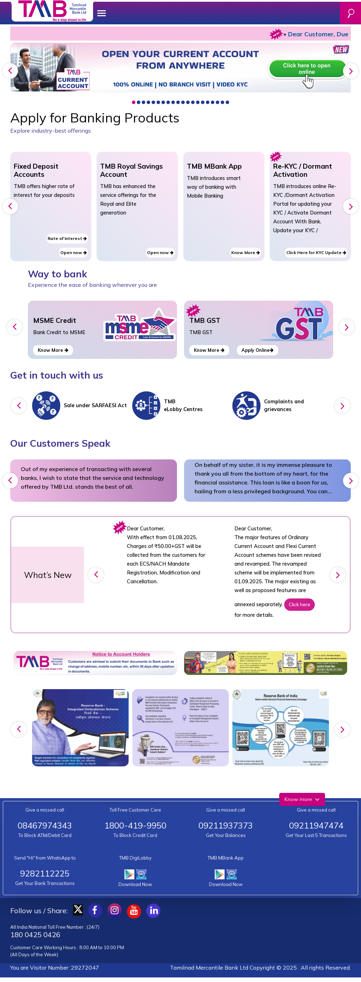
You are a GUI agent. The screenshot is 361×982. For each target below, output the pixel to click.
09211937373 (225, 825)
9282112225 (44, 873)
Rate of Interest (67, 238)
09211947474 (316, 825)
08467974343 (45, 825)
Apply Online (257, 350)
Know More (245, 252)
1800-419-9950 (135, 825)
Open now (73, 252)
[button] (133, 102)
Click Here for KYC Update (316, 252)
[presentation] (10, 71)
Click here (299, 604)
